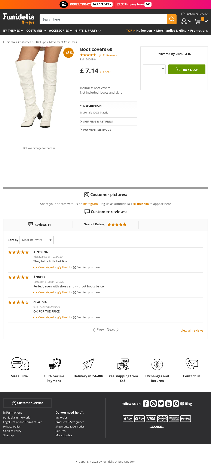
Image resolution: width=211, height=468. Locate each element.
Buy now (190, 70)
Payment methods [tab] (97, 130)
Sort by (13, 240)
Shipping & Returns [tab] (98, 121)
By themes (11, 30)
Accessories (59, 30)
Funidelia (9, 42)
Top (129, 30)
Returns (60, 431)
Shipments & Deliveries (70, 426)
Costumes (34, 30)
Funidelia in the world (17, 417)
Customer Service (27, 403)
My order (61, 417)
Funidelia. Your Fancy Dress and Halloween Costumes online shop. (18, 19)
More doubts (63, 435)
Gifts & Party (86, 30)
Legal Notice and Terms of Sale (22, 422)
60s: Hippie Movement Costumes (56, 42)
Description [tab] (92, 106)
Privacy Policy (12, 426)
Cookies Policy (12, 431)
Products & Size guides (69, 422)
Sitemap (8, 435)
